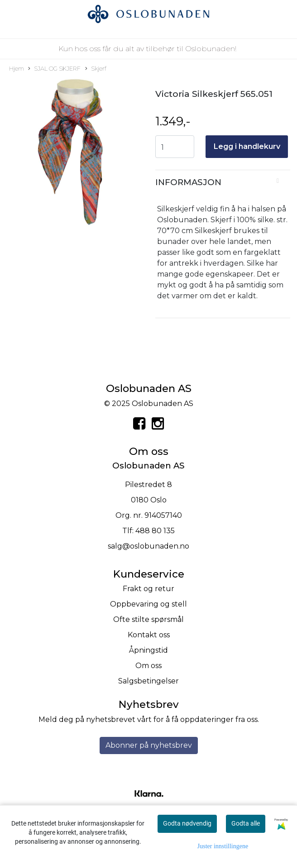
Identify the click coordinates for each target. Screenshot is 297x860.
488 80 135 (155, 530)
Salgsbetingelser (148, 681)
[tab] (222, 182)
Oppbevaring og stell (148, 604)
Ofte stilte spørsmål (148, 619)
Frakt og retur (148, 588)
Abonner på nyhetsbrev (148, 745)
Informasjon (188, 182)
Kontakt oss (149, 635)
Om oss (148, 665)
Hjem (16, 68)
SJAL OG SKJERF (54, 69)
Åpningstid (148, 650)
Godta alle (245, 823)
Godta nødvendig (187, 823)
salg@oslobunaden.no (148, 546)
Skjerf (95, 69)
